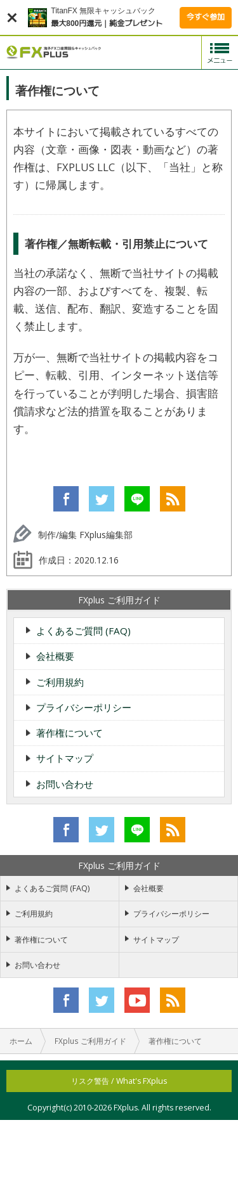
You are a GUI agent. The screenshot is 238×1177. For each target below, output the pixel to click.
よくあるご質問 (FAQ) (83, 630)
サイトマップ (64, 758)
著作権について (69, 732)
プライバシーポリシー (83, 707)
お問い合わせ (64, 784)
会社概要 (55, 656)
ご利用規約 (60, 682)
